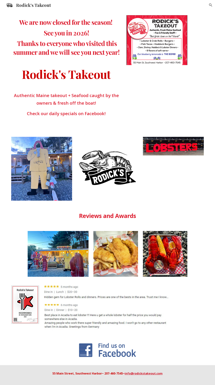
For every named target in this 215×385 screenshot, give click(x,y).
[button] (210, 5)
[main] (66, 37)
